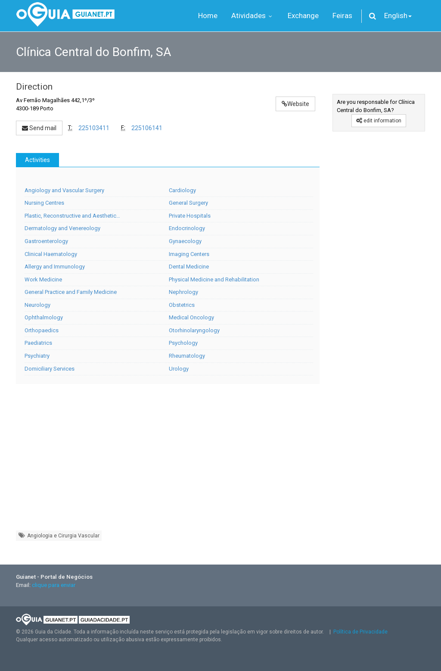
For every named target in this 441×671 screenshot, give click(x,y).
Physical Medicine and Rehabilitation (214, 279)
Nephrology (183, 292)
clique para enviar (53, 585)
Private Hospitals (190, 215)
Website (295, 103)
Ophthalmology (44, 317)
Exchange (303, 15)
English (398, 15)
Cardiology (182, 190)
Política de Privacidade (360, 632)
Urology (179, 368)
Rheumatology (187, 356)
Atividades (252, 15)
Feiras (342, 15)
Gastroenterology (46, 241)
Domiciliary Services (50, 368)
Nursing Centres (44, 203)
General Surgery (188, 203)
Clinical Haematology (51, 254)
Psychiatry (37, 356)
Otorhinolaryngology (194, 330)
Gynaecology (185, 241)
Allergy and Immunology (55, 266)
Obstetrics (182, 305)
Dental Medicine (189, 266)
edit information (378, 121)
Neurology (37, 305)
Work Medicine (43, 279)
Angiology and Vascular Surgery (64, 190)
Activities (37, 159)
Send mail (39, 128)
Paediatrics (38, 343)
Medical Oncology (191, 317)
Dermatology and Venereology (62, 228)
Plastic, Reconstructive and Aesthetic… (72, 215)
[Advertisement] (168, 461)
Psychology (183, 343)
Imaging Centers (189, 254)
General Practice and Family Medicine (71, 292)
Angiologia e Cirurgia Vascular (58, 535)
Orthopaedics (42, 330)
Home (207, 15)
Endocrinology (187, 228)
